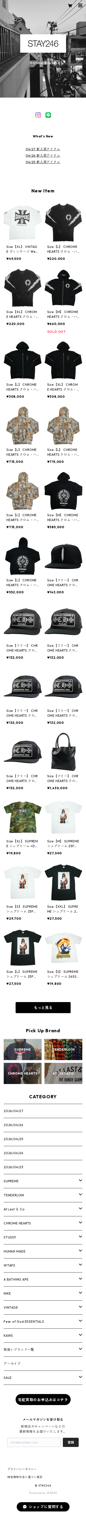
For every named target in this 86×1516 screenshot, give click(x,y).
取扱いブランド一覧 (19, 1350)
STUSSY (10, 1237)
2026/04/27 (13, 1111)
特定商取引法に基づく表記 (25, 1477)
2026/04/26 (13, 1125)
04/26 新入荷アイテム (43, 156)
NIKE (7, 1293)
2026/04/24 (13, 1153)
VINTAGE (11, 1307)
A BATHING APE (16, 1279)
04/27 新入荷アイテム (43, 149)
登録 (71, 1442)
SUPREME (11, 1181)
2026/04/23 (13, 1167)
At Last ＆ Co (14, 1209)
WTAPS (9, 1265)
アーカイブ (12, 1364)
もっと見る (43, 1007)
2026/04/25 (13, 1139)
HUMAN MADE (15, 1251)
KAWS (8, 1335)
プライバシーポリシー (22, 1469)
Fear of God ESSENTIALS (24, 1321)
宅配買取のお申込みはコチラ (43, 1399)
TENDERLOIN (14, 1195)
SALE (8, 1378)
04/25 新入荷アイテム (43, 162)
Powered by (43, 1493)
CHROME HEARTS (17, 1223)
